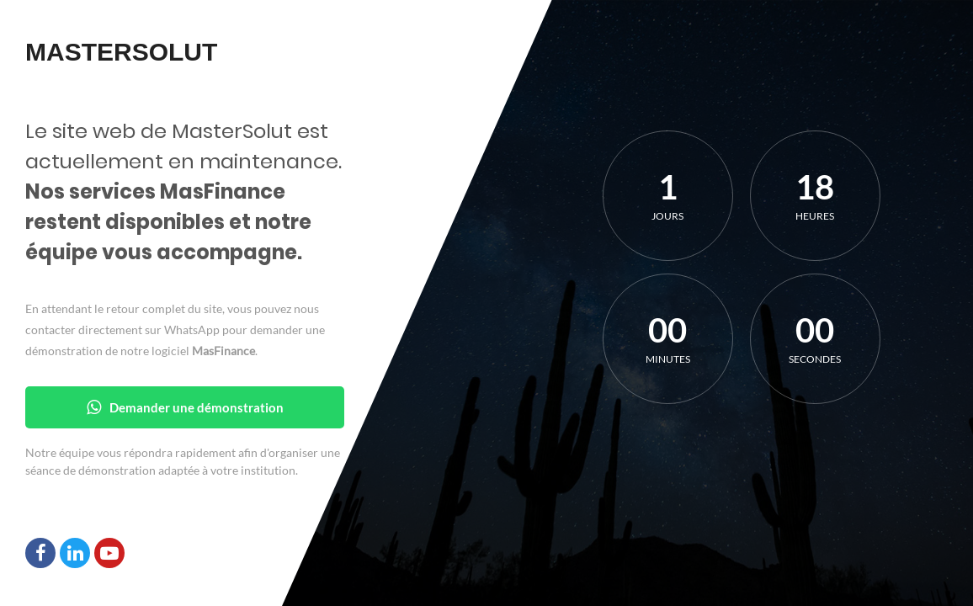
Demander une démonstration (185, 407)
